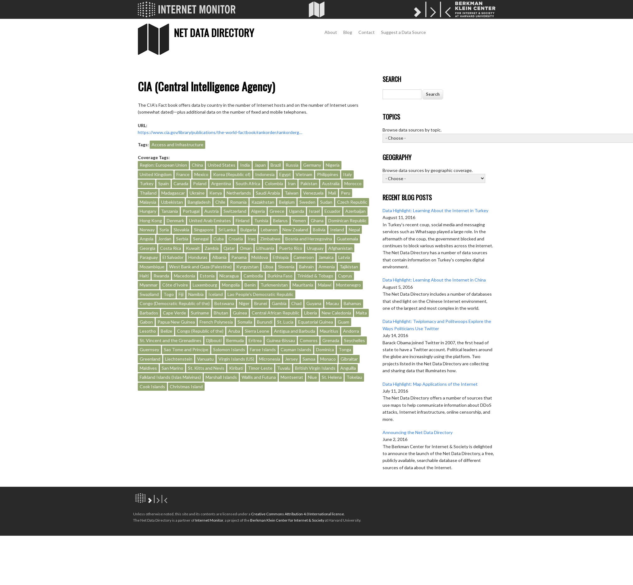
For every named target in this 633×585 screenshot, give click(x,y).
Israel (314, 211)
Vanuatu (205, 359)
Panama (239, 257)
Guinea (240, 312)
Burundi (264, 322)
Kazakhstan (262, 202)
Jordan (164, 238)
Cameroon (303, 257)
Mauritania (302, 284)
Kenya (215, 193)
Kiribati (236, 368)
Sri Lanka (227, 229)
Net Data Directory (214, 32)
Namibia (196, 294)
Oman (246, 248)
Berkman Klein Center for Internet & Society (287, 520)
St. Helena (332, 377)
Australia (331, 183)
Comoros (309, 340)
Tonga (345, 349)
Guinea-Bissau (280, 340)
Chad (296, 303)
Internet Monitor (209, 520)
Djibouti (214, 340)
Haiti (144, 275)
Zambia (212, 248)
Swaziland (149, 294)
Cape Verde (174, 312)
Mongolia (231, 284)
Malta (361, 312)
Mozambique (152, 266)
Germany (312, 165)
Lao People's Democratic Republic (260, 294)
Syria (164, 229)
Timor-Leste (260, 368)
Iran (292, 183)
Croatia (235, 238)
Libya (268, 266)
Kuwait (193, 248)
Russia (292, 165)
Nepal (354, 229)
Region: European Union (163, 165)
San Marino (172, 368)
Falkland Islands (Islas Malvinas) (170, 377)
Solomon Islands (229, 349)
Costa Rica (170, 248)
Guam (343, 322)
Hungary (148, 211)
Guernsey (149, 349)
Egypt (285, 174)
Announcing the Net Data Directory (418, 432)
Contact (366, 32)
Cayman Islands (296, 349)
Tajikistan (349, 266)
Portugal (191, 211)
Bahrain (306, 266)
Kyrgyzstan (247, 266)
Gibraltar (349, 359)
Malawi (324, 284)
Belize (166, 331)
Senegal (201, 238)
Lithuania (265, 248)
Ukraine (197, 193)
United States (221, 165)
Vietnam (304, 174)
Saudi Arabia (268, 193)
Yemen (299, 220)
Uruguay (315, 248)
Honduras (197, 257)
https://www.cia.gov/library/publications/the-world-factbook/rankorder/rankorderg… (220, 132)
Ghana (317, 220)
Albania (219, 257)
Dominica (325, 349)
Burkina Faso (280, 275)
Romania (238, 202)
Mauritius (329, 331)
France (183, 174)
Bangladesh (199, 202)
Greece (277, 211)
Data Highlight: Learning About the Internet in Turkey (435, 210)
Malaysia (148, 202)
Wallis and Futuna (259, 377)
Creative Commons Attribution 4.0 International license (297, 514)
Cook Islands (152, 386)
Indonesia (265, 174)
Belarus (280, 220)
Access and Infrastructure (177, 144)
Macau (332, 303)
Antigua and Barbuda (294, 331)
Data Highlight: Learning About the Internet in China (434, 279)
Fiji (181, 294)
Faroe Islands (263, 349)
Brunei (260, 303)
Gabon (146, 322)
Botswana (224, 303)
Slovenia (286, 266)
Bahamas (352, 303)
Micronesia (269, 359)
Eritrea (255, 340)
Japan (260, 165)
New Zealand (295, 229)
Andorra (351, 331)
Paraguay (149, 257)
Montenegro (348, 284)
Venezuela (313, 193)
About (331, 32)
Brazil (276, 165)
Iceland (215, 294)
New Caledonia (336, 312)
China (197, 165)
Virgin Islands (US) (236, 359)
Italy (347, 174)
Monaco (328, 359)
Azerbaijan (355, 211)
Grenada (330, 340)
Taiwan (291, 193)
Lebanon (269, 229)
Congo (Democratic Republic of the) (175, 303)
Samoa (309, 359)
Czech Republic (352, 202)
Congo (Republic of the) (200, 331)
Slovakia (181, 229)
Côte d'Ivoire (175, 284)
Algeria (258, 211)
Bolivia (319, 229)
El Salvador (173, 257)
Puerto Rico (290, 248)
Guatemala (347, 238)
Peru (345, 193)
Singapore (204, 229)
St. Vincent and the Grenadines (170, 340)
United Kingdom (156, 174)
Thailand (148, 193)
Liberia (310, 312)
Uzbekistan (172, 202)
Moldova (259, 257)
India (245, 165)
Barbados (149, 312)
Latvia (344, 257)
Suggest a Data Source (403, 32)
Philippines (327, 174)
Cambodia (253, 275)
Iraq (251, 238)
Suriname (200, 312)
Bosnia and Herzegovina (308, 238)
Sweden (307, 202)
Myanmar (149, 284)
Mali (332, 193)
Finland (242, 220)
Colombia (274, 183)
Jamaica (326, 257)
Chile (220, 202)
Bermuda (235, 340)
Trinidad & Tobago (315, 275)
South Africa (248, 183)
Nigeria (333, 165)
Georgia (147, 248)
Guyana (313, 303)
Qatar (229, 248)
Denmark (175, 220)
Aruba (234, 331)
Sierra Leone (257, 331)
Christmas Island (186, 386)
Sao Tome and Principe (186, 349)
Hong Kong (151, 220)
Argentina (221, 183)
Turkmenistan (274, 284)
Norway (147, 229)
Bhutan (221, 312)
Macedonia (184, 275)
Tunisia (261, 220)
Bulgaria (248, 229)
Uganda (296, 211)
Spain (163, 183)
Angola (146, 238)
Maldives (148, 368)
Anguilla (348, 368)
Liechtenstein (178, 359)
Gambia (279, 303)
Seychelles (354, 340)
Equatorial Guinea (315, 322)
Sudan (326, 202)
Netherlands (239, 193)
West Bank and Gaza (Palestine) (200, 266)
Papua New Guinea (176, 322)
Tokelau (354, 377)
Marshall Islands (221, 377)
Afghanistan (340, 248)
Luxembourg (205, 284)
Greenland (150, 359)
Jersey (291, 359)
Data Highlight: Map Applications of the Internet (430, 384)
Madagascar (173, 193)
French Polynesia (216, 322)
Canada (181, 183)
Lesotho (148, 331)
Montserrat (292, 377)
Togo (169, 294)
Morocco (353, 183)
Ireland (337, 229)
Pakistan (308, 183)
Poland (200, 183)
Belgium (287, 202)
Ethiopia (281, 257)
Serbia (182, 238)
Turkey (146, 183)
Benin (250, 284)
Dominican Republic (347, 220)
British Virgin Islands (315, 368)
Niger (244, 303)
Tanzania (169, 211)
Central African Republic (275, 312)
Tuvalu (283, 368)
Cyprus (345, 275)
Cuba (218, 238)
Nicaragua (229, 275)
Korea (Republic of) (231, 174)
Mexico (201, 174)
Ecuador (333, 211)
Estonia (207, 275)
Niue (312, 377)
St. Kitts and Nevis (206, 368)
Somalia (245, 322)
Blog (347, 32)
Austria (211, 211)
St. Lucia (285, 322)
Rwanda (161, 275)
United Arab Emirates (210, 220)
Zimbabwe (270, 238)
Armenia (327, 266)
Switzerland (234, 211)
